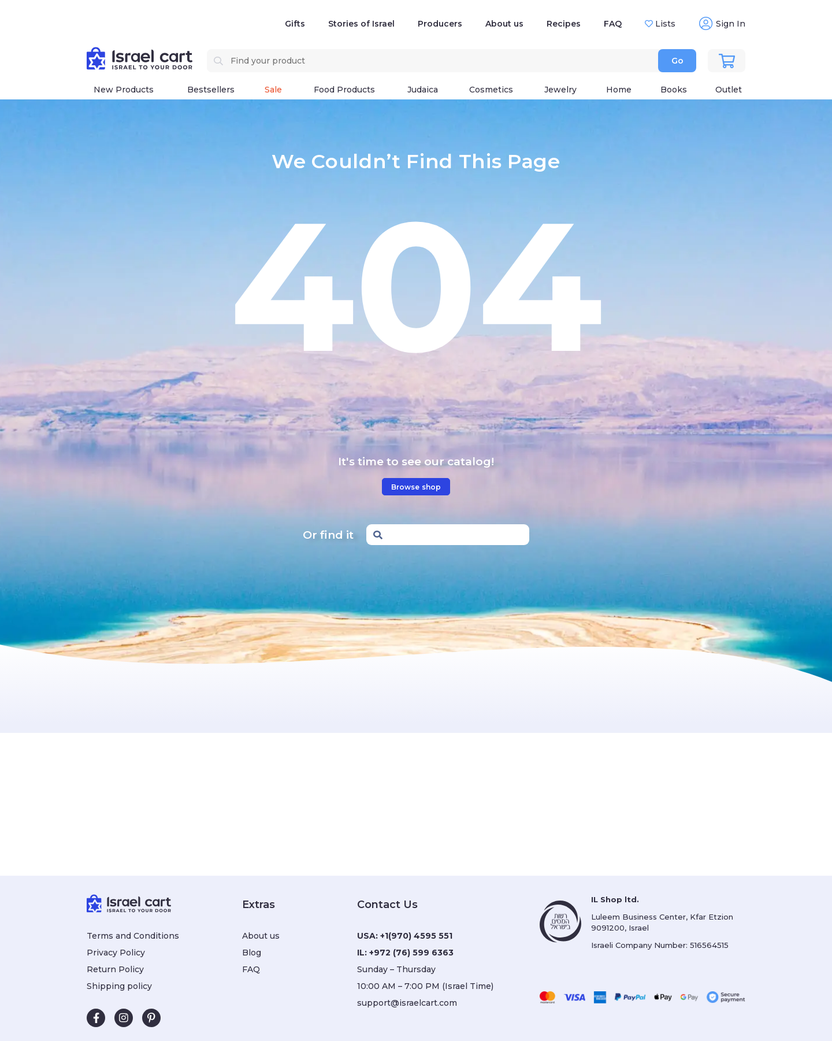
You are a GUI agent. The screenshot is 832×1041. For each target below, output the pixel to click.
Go (677, 60)
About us (504, 23)
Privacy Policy (116, 952)
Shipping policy (119, 986)
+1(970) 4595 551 (416, 936)
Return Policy (115, 969)
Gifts (295, 23)
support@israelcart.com (407, 1003)
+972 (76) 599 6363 (411, 952)
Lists (664, 23)
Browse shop (416, 487)
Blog (251, 952)
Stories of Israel (361, 23)
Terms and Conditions (133, 936)
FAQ (613, 23)
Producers (440, 23)
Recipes (564, 23)
